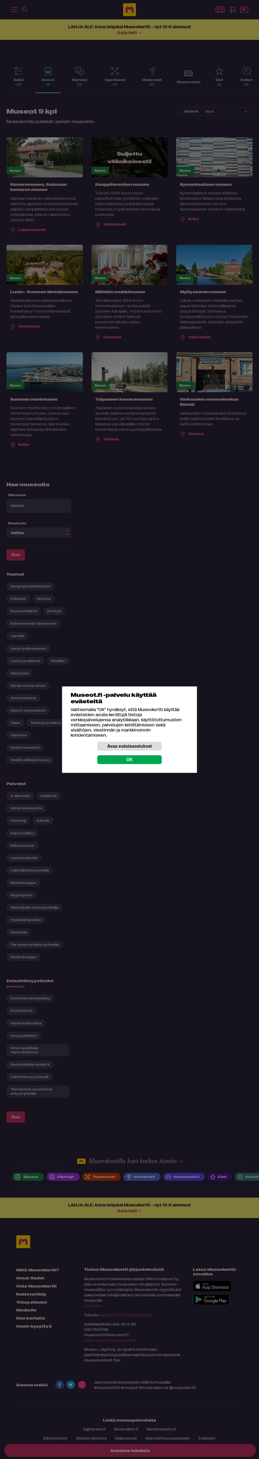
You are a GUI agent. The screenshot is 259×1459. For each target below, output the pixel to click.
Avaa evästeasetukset (129, 746)
